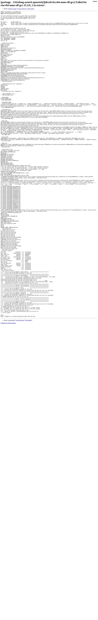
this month (30, 8)
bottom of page (12, 8)
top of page (11, 380)
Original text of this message (8, 383)
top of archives (22, 8)
